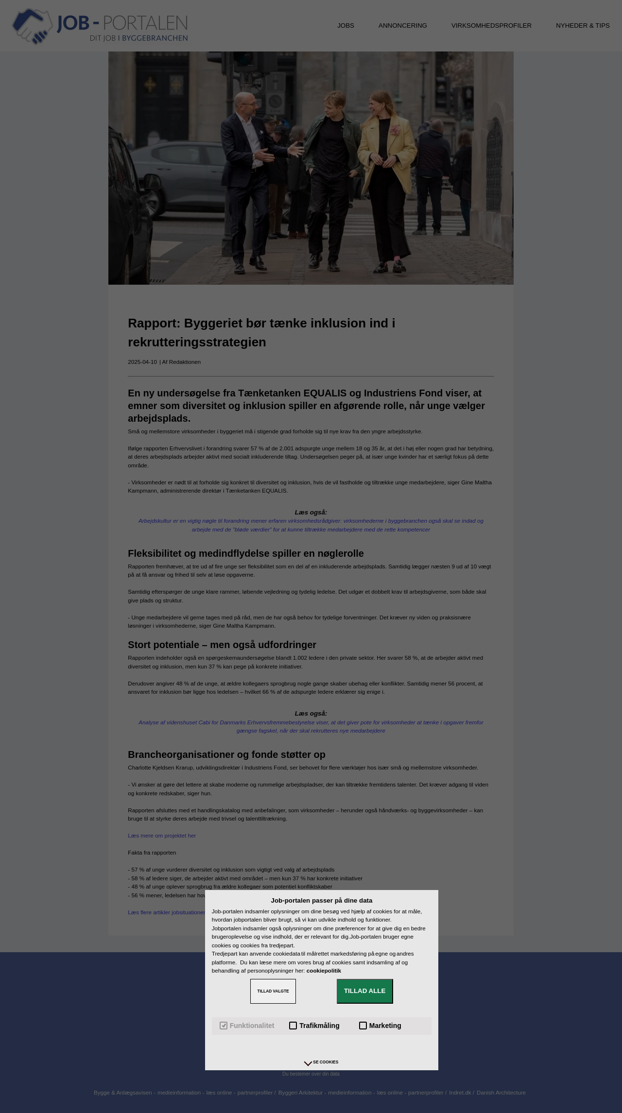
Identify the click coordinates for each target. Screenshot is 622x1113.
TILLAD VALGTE (273, 991)
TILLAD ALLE (364, 990)
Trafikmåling (314, 1025)
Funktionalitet (247, 1025)
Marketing (380, 1025)
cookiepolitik (324, 970)
